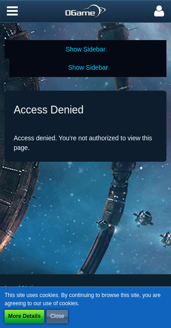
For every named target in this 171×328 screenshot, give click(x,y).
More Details (24, 316)
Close (57, 316)
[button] (12, 11)
